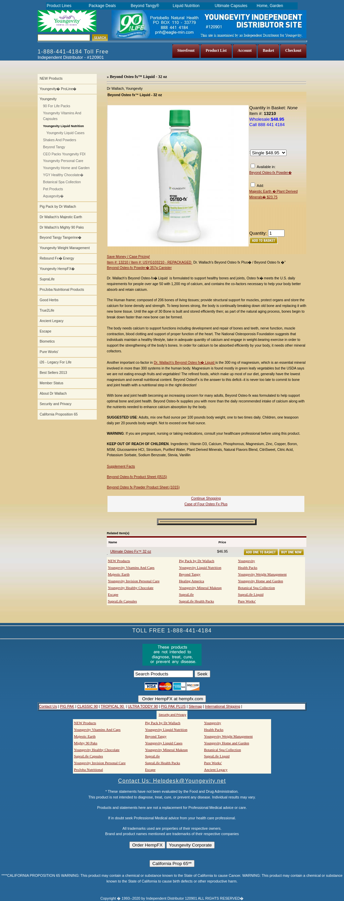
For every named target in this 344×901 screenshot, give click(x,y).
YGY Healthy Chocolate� (63, 175)
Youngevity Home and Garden (66, 168)
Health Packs (247, 567)
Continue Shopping (206, 498)
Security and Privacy (56, 404)
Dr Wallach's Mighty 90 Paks (62, 227)
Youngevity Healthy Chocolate (131, 588)
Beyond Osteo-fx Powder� (270, 172)
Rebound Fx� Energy (57, 258)
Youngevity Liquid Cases (65, 133)
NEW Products (51, 78)
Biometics (47, 341)
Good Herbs (49, 300)
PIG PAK (67, 706)
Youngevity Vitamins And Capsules (62, 116)
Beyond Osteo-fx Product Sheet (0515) (137, 477)
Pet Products (53, 189)
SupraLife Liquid (250, 594)
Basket (268, 50)
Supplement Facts (121, 466)
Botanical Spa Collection (62, 182)
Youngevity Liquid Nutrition (200, 567)
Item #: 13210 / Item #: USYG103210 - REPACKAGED (149, 262)
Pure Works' (49, 352)
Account (245, 50)
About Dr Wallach (53, 393)
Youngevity (48, 99)
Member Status (51, 383)
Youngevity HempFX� (57, 269)
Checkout (293, 50)
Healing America (191, 581)
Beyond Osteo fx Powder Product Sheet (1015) (143, 487)
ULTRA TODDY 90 (143, 706)
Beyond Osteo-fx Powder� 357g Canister (139, 268)
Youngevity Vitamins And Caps (131, 567)
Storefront (186, 50)
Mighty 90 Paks (85, 743)
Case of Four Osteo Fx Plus (205, 504)
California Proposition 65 (59, 414)
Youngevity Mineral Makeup (200, 588)
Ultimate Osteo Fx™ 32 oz (130, 551)
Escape (45, 331)
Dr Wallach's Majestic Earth (61, 217)
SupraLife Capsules (122, 601)
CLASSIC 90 (87, 706)
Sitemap (195, 706)
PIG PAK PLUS (173, 706)
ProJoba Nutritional (88, 770)
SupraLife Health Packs (196, 601)
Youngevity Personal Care (63, 161)
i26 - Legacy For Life (56, 362)
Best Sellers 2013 (53, 373)
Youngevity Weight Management (65, 248)
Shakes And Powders (59, 140)
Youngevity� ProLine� (58, 89)
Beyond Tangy (54, 147)
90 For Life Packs (56, 106)
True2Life (47, 310)
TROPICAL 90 (113, 706)
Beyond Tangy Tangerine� (60, 237)
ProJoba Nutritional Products (62, 289)
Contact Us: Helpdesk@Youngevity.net (172, 781)
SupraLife (47, 279)
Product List (216, 50)
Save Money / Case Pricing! (128, 257)
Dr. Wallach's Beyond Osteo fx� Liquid (184, 362)
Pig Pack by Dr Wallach (58, 206)
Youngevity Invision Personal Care (134, 581)
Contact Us (48, 706)
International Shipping (222, 706)
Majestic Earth (118, 574)
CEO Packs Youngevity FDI (64, 154)
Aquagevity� (53, 196)
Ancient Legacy (51, 321)
